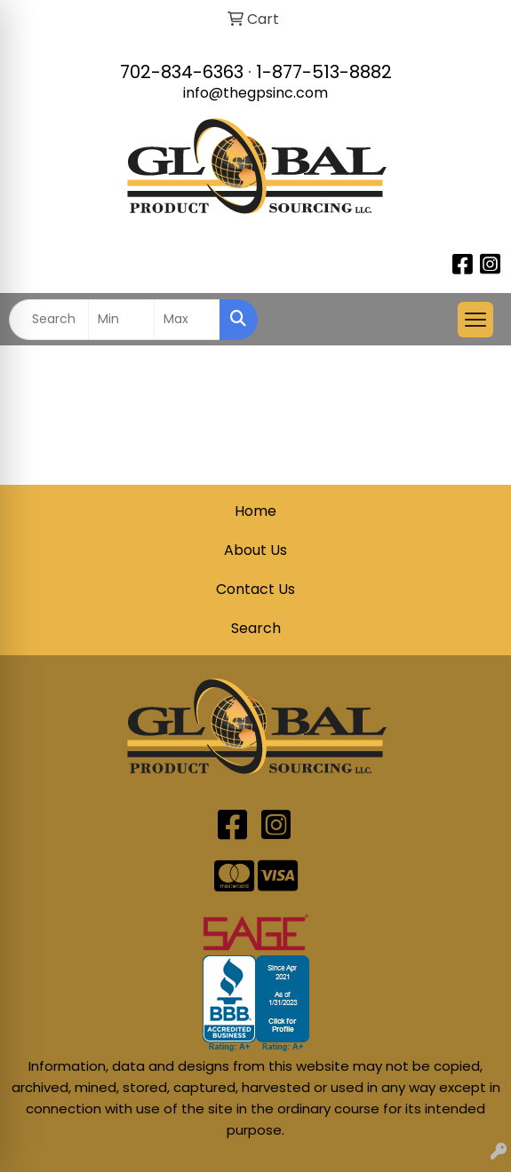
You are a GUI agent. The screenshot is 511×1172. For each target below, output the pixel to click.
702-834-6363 (182, 71)
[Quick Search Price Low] (121, 319)
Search (256, 628)
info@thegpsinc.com (255, 93)
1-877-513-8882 (324, 71)
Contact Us (255, 589)
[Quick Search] (49, 319)
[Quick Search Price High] (187, 319)
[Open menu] (475, 319)
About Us (255, 550)
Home (255, 511)
